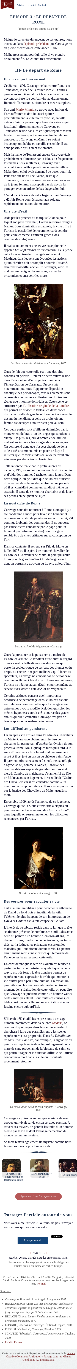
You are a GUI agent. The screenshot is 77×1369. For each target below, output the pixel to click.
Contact (42, 5)
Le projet (31, 5)
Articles (20, 5)
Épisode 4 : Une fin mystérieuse (38, 1196)
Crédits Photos (13, 1342)
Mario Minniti (25, 109)
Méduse (57, 1023)
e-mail (42, 1283)
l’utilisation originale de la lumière (46, 406)
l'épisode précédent (36, 44)
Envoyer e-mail (33, 1240)
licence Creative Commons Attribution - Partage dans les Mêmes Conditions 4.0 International (40, 1356)
